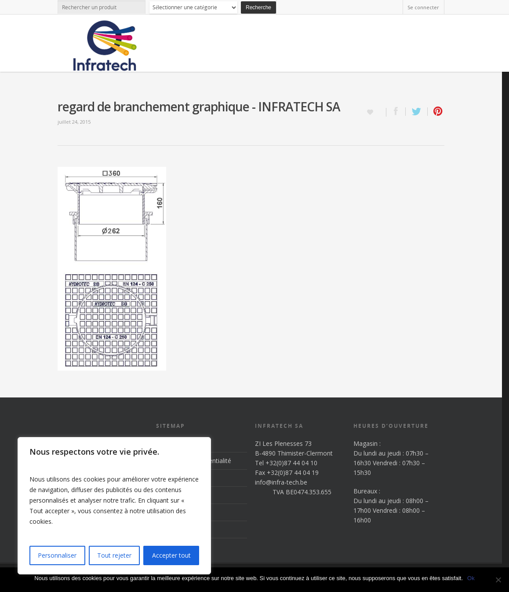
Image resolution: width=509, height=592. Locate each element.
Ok (471, 578)
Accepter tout (171, 555)
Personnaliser (57, 555)
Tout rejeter (114, 555)
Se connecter (423, 7)
